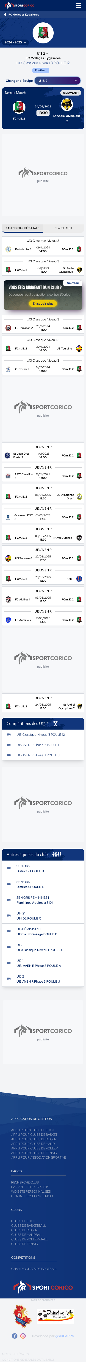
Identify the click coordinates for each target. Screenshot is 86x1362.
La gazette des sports (30, 1187)
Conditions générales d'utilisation (28, 1360)
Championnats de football (34, 1269)
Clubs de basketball (28, 1225)
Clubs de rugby (24, 1230)
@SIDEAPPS (64, 1336)
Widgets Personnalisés (31, 1191)
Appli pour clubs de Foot (32, 1130)
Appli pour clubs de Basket (34, 1135)
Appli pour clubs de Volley (34, 1148)
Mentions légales (15, 1354)
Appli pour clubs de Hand (33, 1144)
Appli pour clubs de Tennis (34, 1153)
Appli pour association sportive (38, 1157)
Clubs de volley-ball (29, 1239)
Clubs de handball (27, 1235)
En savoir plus (43, 303)
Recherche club (25, 1182)
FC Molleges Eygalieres (23, 14)
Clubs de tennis (24, 1244)
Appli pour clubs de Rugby (34, 1139)
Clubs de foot (23, 1221)
